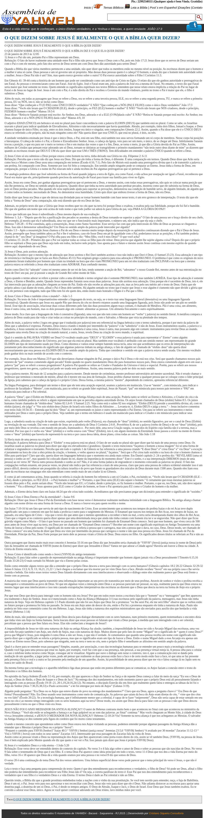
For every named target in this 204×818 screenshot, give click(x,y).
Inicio (87, 7)
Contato (197, 7)
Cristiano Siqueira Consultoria (166, 813)
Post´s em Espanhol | (164, 7)
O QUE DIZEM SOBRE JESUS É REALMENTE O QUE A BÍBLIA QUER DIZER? (61, 799)
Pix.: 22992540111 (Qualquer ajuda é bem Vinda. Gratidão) (166, 1)
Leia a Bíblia (138, 7)
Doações (184, 7)
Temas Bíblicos (113, 7)
